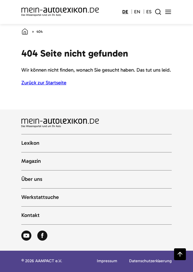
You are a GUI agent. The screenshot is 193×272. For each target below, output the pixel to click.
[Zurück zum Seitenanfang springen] (180, 254)
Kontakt (30, 215)
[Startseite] (24, 31)
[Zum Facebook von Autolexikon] (42, 236)
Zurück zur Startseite (43, 83)
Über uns (31, 179)
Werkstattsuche (40, 197)
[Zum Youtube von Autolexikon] (26, 236)
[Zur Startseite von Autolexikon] (60, 12)
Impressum (107, 261)
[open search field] (158, 11)
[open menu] (168, 11)
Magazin (31, 161)
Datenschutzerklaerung (150, 261)
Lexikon (30, 143)
